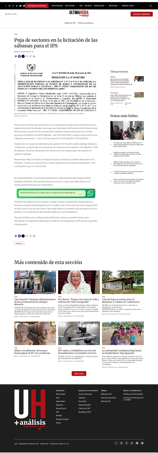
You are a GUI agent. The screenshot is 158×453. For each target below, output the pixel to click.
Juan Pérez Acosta (124, 314)
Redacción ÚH (128, 103)
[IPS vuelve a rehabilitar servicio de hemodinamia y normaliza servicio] (79, 334)
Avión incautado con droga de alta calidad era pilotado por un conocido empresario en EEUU (127, 154)
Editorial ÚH (70, 23)
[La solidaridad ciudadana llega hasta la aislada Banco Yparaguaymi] (123, 334)
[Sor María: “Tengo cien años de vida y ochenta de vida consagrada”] (79, 282)
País (15, 34)
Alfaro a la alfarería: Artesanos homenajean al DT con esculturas (32, 352)
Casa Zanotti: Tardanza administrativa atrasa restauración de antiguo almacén (35, 302)
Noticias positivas (85, 23)
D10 (81, 6)
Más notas (79, 374)
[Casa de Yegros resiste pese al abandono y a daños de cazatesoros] (123, 282)
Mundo (112, 77)
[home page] (79, 14)
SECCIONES (70, 6)
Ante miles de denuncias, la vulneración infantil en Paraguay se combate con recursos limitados (120, 97)
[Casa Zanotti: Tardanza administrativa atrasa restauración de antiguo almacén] (35, 282)
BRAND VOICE (128, 6)
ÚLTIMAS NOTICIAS (37, 6)
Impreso (19, 244)
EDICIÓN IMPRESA (141, 14)
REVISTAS (113, 6)
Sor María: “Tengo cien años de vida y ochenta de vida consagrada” (78, 301)
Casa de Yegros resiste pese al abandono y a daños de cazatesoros (121, 301)
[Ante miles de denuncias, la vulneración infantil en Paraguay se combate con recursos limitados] (139, 94)
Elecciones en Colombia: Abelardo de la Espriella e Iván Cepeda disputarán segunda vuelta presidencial (121, 81)
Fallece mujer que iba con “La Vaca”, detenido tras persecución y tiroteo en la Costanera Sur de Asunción (128, 163)
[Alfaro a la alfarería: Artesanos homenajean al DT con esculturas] (35, 334)
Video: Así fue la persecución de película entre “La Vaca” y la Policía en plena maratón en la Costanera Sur (128, 181)
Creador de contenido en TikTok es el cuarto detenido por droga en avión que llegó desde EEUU (128, 144)
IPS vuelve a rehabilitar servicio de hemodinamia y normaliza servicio (77, 352)
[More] (76, 6)
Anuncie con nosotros (88, 391)
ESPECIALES (99, 6)
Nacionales (114, 93)
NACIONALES (57, 6)
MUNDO (88, 6)
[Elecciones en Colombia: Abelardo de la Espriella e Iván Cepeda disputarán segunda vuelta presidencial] (139, 78)
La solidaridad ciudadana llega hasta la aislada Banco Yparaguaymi (121, 352)
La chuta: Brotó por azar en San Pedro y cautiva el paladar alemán (128, 172)
